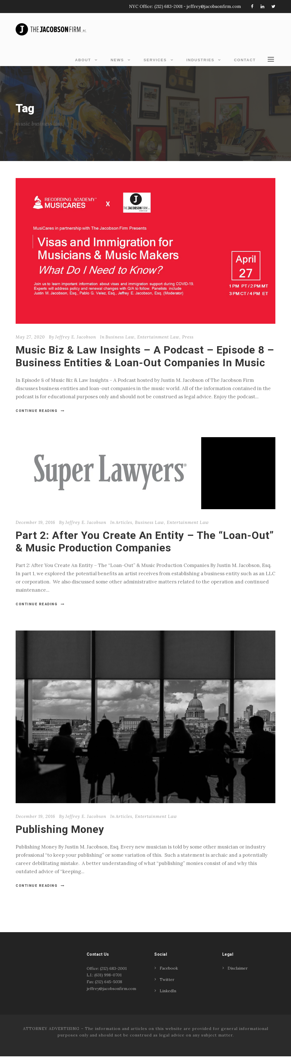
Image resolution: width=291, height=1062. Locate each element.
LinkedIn (168, 996)
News (117, 60)
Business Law (119, 343)
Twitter (167, 985)
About (83, 60)
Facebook (169, 973)
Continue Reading (40, 416)
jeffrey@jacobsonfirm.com (214, 6)
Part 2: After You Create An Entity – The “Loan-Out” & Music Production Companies (145, 547)
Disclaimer (238, 973)
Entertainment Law (158, 343)
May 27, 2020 (30, 343)
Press (188, 343)
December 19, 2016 (35, 528)
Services (155, 60)
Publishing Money (60, 835)
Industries (200, 60)
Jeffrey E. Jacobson (75, 343)
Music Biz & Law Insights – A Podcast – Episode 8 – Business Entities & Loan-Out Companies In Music (145, 362)
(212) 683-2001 (168, 6)
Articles (124, 528)
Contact (245, 60)
